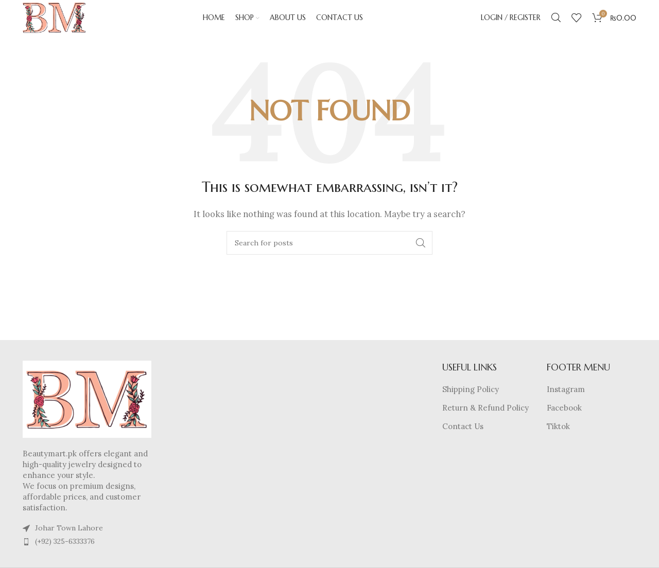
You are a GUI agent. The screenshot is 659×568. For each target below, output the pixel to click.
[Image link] (87, 409)
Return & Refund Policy (485, 418)
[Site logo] (65, 22)
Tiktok (558, 437)
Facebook (564, 418)
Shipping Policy (470, 400)
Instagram (566, 400)
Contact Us (462, 437)
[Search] (556, 23)
